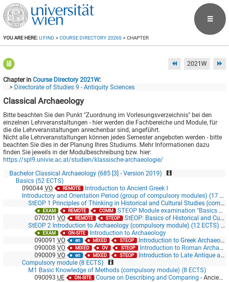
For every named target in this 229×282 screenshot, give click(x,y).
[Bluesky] (163, 249)
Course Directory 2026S (91, 38)
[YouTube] (188, 249)
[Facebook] (138, 249)
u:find (46, 38)
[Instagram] (213, 249)
